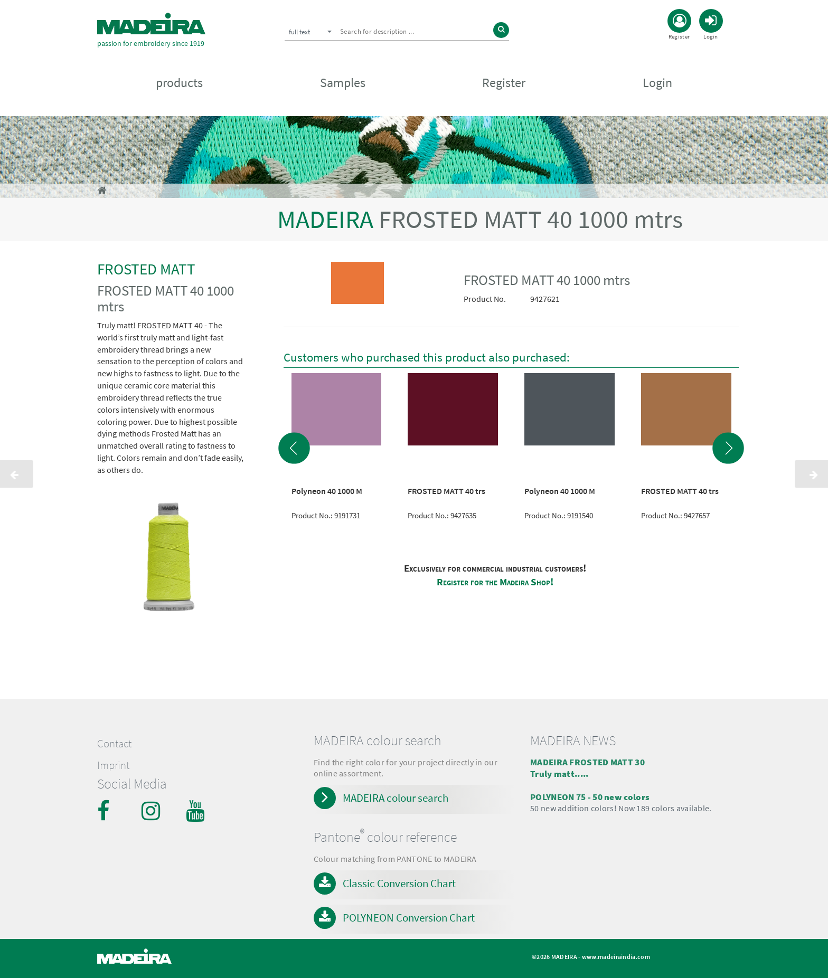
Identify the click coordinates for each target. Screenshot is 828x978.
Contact (114, 744)
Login (657, 85)
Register (503, 85)
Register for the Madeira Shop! (495, 582)
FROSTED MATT (146, 269)
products (179, 85)
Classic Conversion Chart (399, 883)
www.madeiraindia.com (616, 957)
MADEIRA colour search (395, 798)
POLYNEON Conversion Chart (409, 917)
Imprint (113, 765)
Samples (342, 85)
